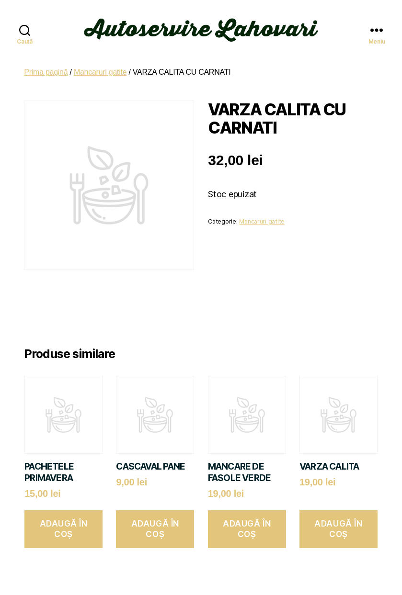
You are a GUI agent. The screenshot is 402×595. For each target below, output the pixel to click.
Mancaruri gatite (100, 68)
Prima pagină (46, 68)
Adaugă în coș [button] (64, 524)
